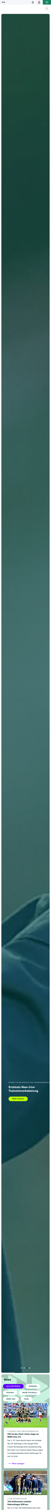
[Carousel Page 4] (29, 1368)
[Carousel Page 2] (24, 1368)
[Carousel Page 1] (21, 1368)
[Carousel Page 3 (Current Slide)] (27, 1368)
